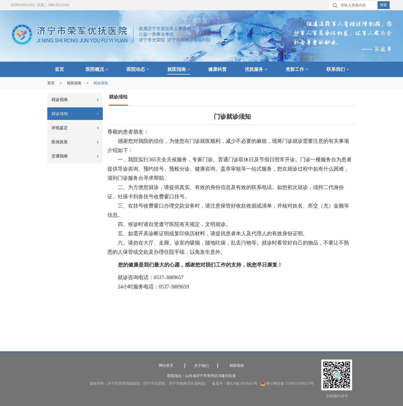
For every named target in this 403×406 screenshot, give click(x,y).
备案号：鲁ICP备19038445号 (234, 383)
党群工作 (297, 69)
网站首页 (166, 365)
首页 (59, 69)
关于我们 (201, 366)
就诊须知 (75, 113)
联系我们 (337, 69)
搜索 (383, 5)
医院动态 (137, 69)
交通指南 (75, 156)
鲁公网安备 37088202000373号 (287, 383)
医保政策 (75, 142)
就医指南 (178, 69)
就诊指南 (75, 99)
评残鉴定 (75, 128)
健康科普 (217, 69)
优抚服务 (256, 69)
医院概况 (97, 69)
